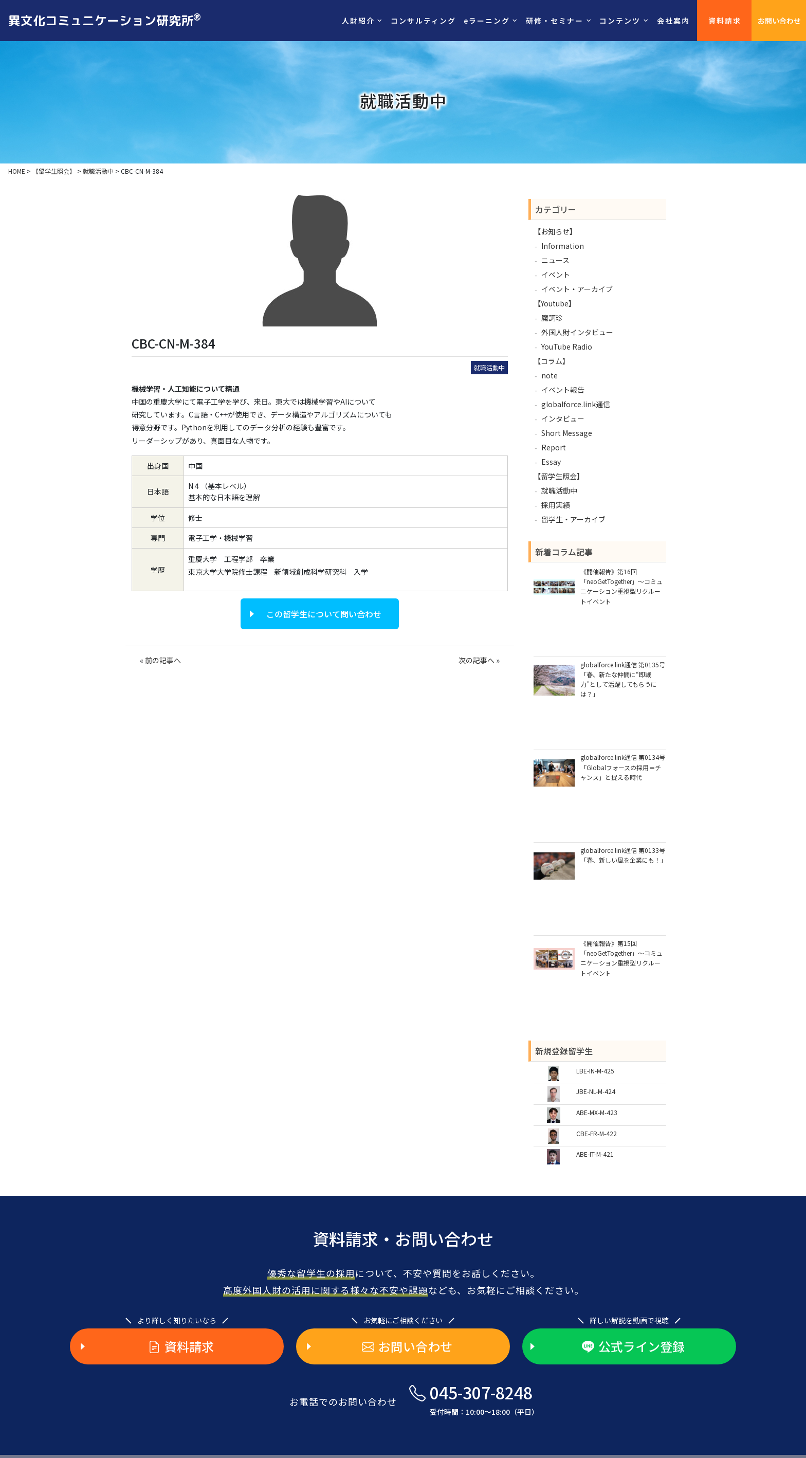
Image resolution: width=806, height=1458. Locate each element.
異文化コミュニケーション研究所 (104, 20)
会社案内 (673, 20)
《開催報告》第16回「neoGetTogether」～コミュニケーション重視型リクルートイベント (621, 586)
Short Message (566, 433)
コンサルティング (423, 20)
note (549, 375)
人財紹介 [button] (358, 20)
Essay (551, 462)
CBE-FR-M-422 (596, 1133)
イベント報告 (562, 390)
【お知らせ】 (555, 231)
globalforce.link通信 (575, 404)
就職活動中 (489, 367)
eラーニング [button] (487, 20)
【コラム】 (552, 361)
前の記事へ (163, 660)
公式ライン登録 (633, 1346)
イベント (555, 274)
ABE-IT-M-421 (595, 1154)
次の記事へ (476, 660)
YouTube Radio (566, 346)
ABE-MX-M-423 (596, 1112)
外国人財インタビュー (577, 332)
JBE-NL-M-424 (595, 1091)
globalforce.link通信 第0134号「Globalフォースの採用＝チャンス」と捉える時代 (622, 767)
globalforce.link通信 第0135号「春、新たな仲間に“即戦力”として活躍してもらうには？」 (622, 679)
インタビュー (562, 418)
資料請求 (724, 20)
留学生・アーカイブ (573, 519)
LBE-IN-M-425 (595, 1070)
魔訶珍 (552, 318)
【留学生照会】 (559, 476)
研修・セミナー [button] (554, 20)
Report (553, 447)
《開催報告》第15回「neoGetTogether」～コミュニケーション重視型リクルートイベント (621, 958)
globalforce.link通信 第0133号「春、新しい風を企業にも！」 (623, 855)
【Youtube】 (555, 303)
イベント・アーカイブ (577, 289)
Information (562, 246)
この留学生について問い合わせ (323, 614)
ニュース (555, 260)
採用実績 (555, 505)
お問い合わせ (779, 20)
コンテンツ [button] (619, 20)
